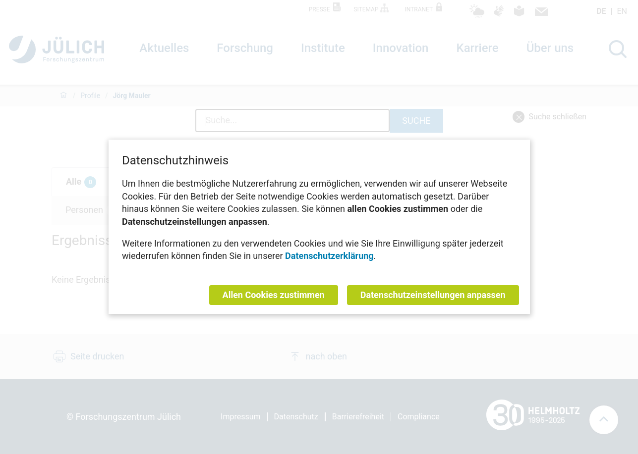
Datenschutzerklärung (329, 256)
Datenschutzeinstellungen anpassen (432, 295)
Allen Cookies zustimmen (273, 295)
